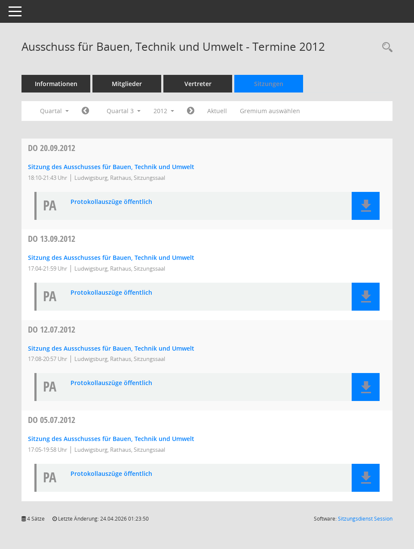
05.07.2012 (51, 420)
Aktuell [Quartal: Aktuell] (217, 111)
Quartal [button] (54, 111)
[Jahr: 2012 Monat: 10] (191, 111)
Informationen (56, 84)
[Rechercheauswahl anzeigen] (385, 47)
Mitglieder (127, 84)
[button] (366, 206)
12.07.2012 (51, 329)
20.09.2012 (51, 148)
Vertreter (198, 84)
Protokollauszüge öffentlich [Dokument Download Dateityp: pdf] (111, 202)
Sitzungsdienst (365, 518)
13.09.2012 (51, 238)
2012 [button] (163, 111)
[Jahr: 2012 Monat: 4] (85, 111)
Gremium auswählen (270, 111)
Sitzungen (268, 84)
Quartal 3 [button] (124, 111)
